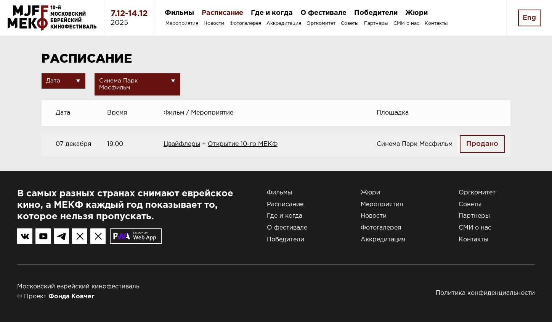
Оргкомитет (320, 23)
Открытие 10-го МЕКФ (243, 144)
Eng (529, 18)
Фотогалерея (245, 23)
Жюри (416, 13)
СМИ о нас (406, 23)
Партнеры (376, 23)
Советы (350, 23)
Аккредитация (283, 23)
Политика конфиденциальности (485, 293)
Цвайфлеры (182, 144)
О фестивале (323, 13)
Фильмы (179, 13)
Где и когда (272, 13)
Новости (214, 23)
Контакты (436, 23)
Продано (482, 144)
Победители (376, 13)
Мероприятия (181, 23)
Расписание (222, 13)
